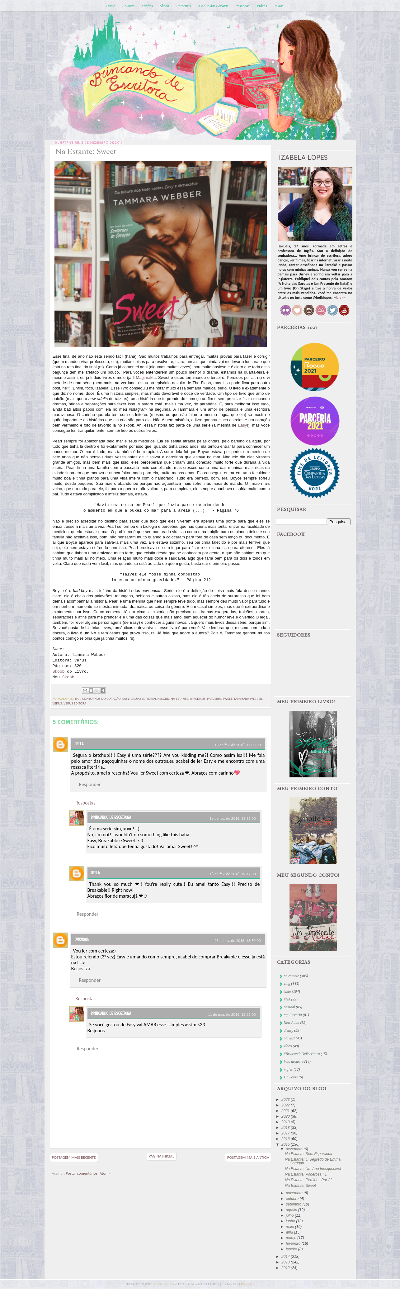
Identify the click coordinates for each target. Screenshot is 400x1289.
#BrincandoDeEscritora (302, 1054)
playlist (289, 1038)
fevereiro (293, 1243)
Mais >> (339, 297)
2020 (286, 1116)
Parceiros (183, 6)
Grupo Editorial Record (149, 699)
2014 (286, 1256)
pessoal (289, 1007)
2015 (286, 1144)
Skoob (164, 6)
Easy (242, 425)
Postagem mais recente (74, 1157)
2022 (286, 1105)
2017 (286, 1133)
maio (290, 1227)
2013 (286, 1262)
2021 (286, 1111)
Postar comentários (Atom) (88, 1173)
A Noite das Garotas (213, 6)
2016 (286, 1139)
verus (57, 703)
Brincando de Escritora (111, 817)
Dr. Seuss (291, 1077)
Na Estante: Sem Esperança (308, 1154)
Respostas (85, 802)
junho (291, 1221)
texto (287, 991)
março (291, 1238)
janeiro (292, 1249)
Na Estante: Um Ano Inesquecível (313, 1169)
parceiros (197, 699)
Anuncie (128, 6)
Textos (278, 6)
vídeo (288, 1046)
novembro (295, 1193)
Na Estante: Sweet (300, 1185)
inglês (288, 1069)
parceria (214, 699)
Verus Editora (75, 703)
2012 (286, 1268)
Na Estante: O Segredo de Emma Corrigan (313, 1161)
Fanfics (147, 6)
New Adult (291, 1022)
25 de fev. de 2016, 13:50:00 (237, 940)
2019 (286, 1122)
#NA (77, 699)
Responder (90, 784)
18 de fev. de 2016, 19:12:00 (232, 873)
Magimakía (146, 377)
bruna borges (163, 1284)
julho (290, 1215)
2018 (286, 1127)
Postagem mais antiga (248, 1157)
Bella (79, 744)
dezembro (295, 1149)
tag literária (293, 1015)
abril (290, 1232)
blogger (247, 1284)
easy (125, 699)
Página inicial (161, 1156)
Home (110, 6)
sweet (227, 699)
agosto (292, 1210)
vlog (287, 983)
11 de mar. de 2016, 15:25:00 (232, 1014)
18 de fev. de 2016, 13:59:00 (232, 818)
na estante (179, 699)
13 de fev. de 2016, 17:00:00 (237, 744)
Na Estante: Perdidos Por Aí (308, 1180)
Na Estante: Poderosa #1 (306, 1174)
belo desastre (294, 1061)
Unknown (82, 939)
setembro (294, 1204)
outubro (292, 1198)
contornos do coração (101, 699)
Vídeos (262, 6)
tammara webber (248, 699)
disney (289, 1030)
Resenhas (242, 6)
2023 (286, 1099)
